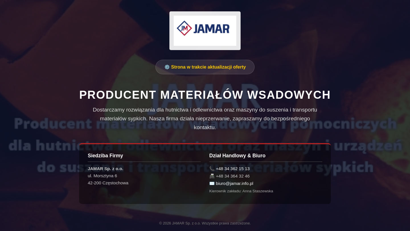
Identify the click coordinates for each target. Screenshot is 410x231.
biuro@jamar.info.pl (234, 183)
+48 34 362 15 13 (233, 168)
